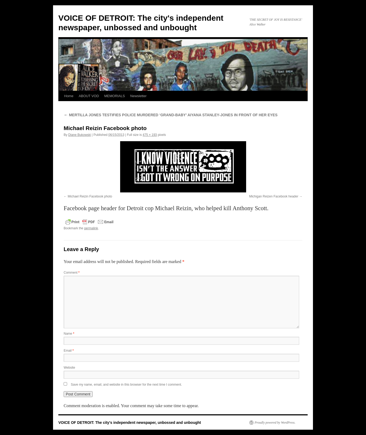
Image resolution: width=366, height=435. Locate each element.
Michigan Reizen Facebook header (273, 196)
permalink (91, 228)
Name (69, 333)
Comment (72, 272)
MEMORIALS (114, 96)
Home (68, 96)
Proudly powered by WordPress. (275, 422)
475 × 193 (150, 135)
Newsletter (138, 96)
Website (69, 367)
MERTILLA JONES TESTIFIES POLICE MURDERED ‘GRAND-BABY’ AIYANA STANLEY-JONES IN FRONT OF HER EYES (170, 115)
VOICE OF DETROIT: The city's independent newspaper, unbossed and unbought (129, 422)
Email (69, 350)
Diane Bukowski (79, 135)
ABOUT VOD (89, 96)
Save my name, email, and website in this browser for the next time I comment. (126, 384)
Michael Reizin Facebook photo (90, 196)
